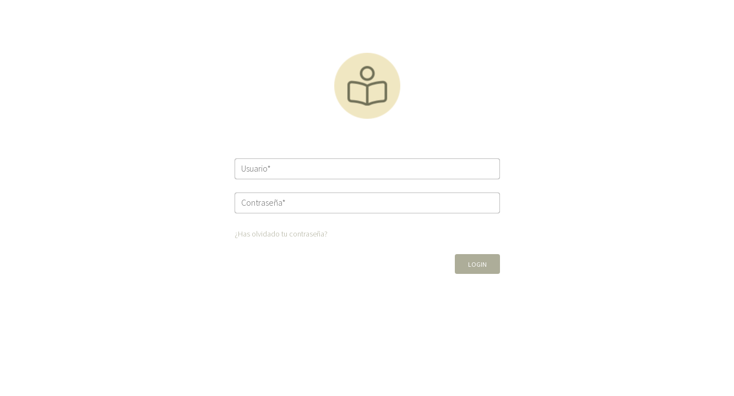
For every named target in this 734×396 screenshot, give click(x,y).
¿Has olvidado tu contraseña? (281, 234)
